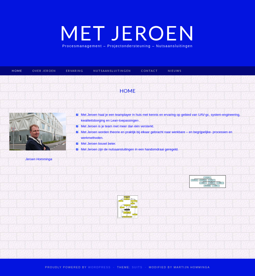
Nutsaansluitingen (112, 70)
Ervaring (74, 70)
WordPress (99, 267)
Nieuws (174, 70)
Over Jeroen (44, 70)
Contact (149, 70)
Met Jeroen (127, 33)
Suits (137, 267)
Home (17, 70)
